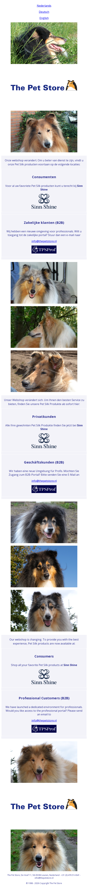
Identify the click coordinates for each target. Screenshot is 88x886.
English (44, 18)
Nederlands (44, 6)
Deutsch (44, 12)
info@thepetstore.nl (44, 241)
